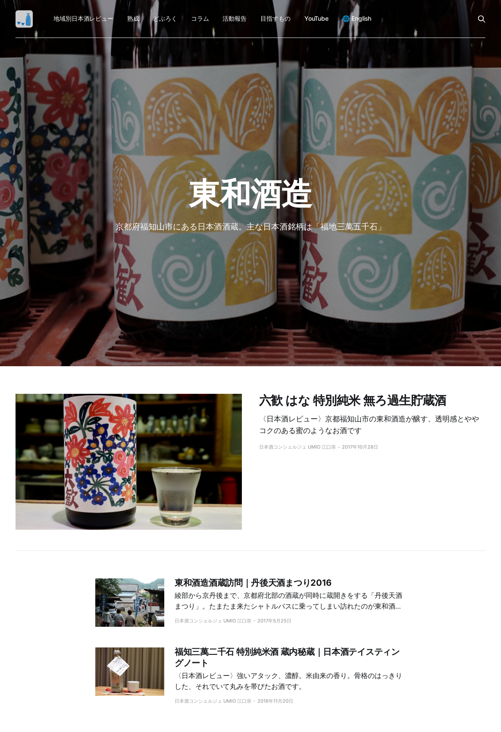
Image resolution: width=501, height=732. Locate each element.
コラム (200, 18)
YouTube (316, 18)
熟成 (133, 18)
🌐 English (356, 18)
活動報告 (234, 18)
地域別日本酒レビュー (83, 18)
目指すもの (275, 18)
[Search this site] (481, 19)
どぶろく (165, 18)
